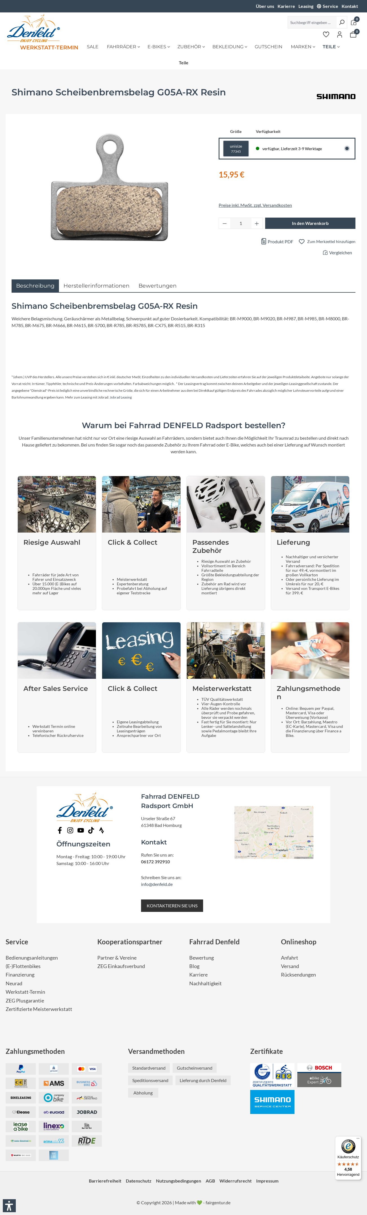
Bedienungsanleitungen (32, 958)
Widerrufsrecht (235, 1180)
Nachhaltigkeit (205, 983)
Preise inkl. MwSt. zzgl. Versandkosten (255, 205)
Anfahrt (289, 958)
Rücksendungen (298, 975)
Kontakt (350, 6)
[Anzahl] (240, 223)
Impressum (267, 1180)
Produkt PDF (277, 241)
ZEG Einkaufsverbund (121, 966)
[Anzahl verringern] (224, 223)
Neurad (14, 983)
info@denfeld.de (157, 884)
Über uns (265, 6)
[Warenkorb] (353, 34)
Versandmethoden (156, 1051)
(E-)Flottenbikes (23, 966)
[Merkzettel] (326, 34)
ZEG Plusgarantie (25, 1001)
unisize (236, 149)
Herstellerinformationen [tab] (96, 285)
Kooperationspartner (129, 942)
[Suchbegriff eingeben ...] (312, 22)
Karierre (286, 6)
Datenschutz (138, 1180)
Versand (290, 966)
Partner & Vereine (117, 958)
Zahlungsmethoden (35, 1051)
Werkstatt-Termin (25, 992)
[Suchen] (341, 22)
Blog (194, 966)
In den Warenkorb (310, 223)
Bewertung (201, 958)
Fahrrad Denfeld (214, 942)
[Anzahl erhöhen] (257, 223)
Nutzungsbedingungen (178, 1180)
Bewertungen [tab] (158, 285)
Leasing (305, 6)
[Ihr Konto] (339, 34)
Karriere (198, 975)
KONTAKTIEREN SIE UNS (172, 905)
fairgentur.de (218, 1202)
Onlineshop (299, 942)
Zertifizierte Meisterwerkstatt (39, 1009)
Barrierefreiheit (105, 1180)
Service (330, 6)
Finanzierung (20, 975)
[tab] (35, 285)
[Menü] (358, 1139)
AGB (210, 1180)
